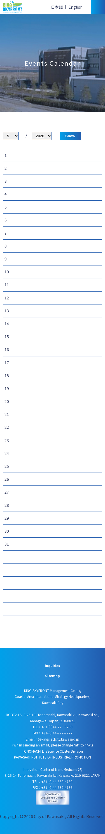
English (75, 7)
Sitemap (52, 675)
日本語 (57, 7)
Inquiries (52, 665)
